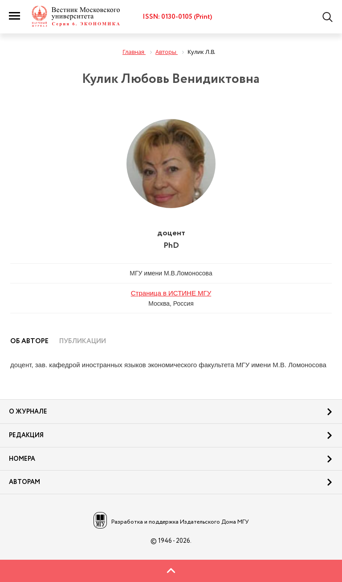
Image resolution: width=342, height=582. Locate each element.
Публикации (82, 341)
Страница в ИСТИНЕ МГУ (171, 293)
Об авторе (29, 341)
